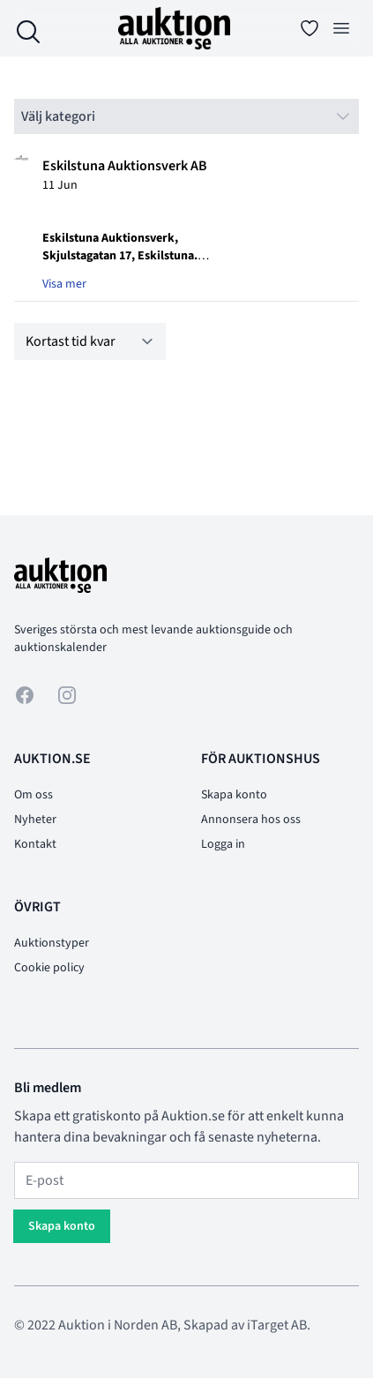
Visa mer (64, 284)
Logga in (223, 844)
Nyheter (35, 819)
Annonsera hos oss (251, 819)
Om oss (33, 795)
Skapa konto (234, 795)
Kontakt (35, 844)
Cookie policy (49, 968)
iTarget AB (277, 1325)
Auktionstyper (51, 943)
